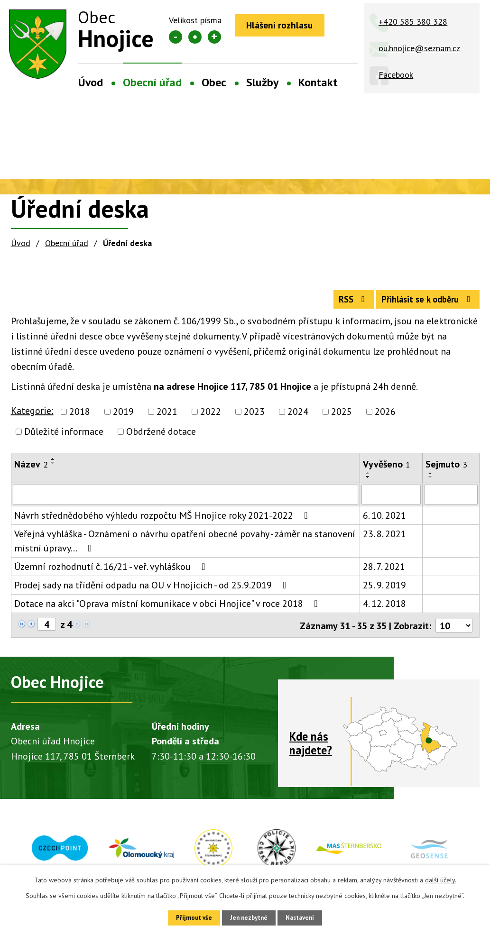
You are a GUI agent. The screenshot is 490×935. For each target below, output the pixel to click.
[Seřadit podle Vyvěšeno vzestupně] (368, 478)
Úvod (90, 82)
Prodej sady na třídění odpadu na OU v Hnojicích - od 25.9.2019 (152, 590)
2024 (297, 416)
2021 (167, 416)
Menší (175, 37)
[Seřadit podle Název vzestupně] (53, 464)
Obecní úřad (152, 82)
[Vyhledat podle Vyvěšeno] (391, 499)
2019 (123, 416)
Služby (262, 82)
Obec (214, 82)
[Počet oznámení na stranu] (453, 630)
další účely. (440, 878)
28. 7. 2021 (384, 571)
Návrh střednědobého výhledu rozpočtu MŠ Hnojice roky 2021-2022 (163, 520)
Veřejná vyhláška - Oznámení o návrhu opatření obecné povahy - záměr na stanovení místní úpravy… (184, 545)
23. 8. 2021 (384, 538)
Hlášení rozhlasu (283, 26)
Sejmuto (446, 469)
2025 (341, 416)
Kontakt (318, 82)
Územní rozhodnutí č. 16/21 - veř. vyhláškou (112, 571)
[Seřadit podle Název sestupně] (53, 467)
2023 (254, 416)
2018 (79, 416)
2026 (385, 416)
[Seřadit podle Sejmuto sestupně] (430, 482)
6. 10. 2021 (384, 520)
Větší (214, 37)
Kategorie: (32, 415)
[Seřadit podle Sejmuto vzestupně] (430, 478)
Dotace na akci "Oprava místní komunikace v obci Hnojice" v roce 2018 (168, 608)
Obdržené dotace (161, 436)
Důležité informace (63, 436)
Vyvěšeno (386, 469)
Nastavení (307, 917)
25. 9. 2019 (384, 590)
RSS (340, 303)
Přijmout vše (187, 917)
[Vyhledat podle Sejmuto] (451, 499)
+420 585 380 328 (413, 21)
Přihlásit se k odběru (423, 303)
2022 (210, 416)
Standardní (195, 37)
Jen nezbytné (248, 917)
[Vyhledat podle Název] (186, 499)
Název (31, 469)
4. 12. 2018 (384, 608)
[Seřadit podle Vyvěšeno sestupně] (368, 482)
